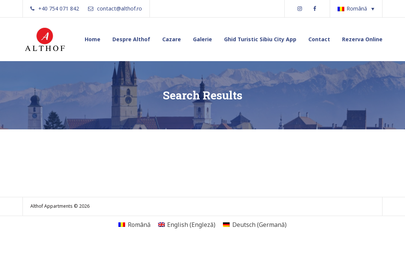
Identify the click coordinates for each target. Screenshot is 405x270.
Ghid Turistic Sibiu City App (260, 39)
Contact (319, 39)
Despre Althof (131, 39)
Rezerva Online (362, 39)
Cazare (171, 39)
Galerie (202, 39)
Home (92, 39)
